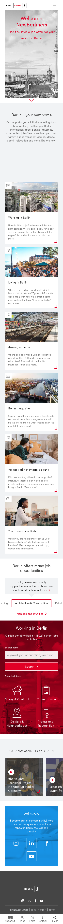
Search (30, 666)
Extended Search (14, 676)
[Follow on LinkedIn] (29, 901)
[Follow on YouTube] (42, 901)
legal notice (38, 909)
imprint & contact (18, 909)
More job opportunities (30, 614)
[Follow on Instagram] (23, 901)
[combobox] (31, 655)
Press (52, 909)
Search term (11, 647)
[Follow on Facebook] (35, 901)
